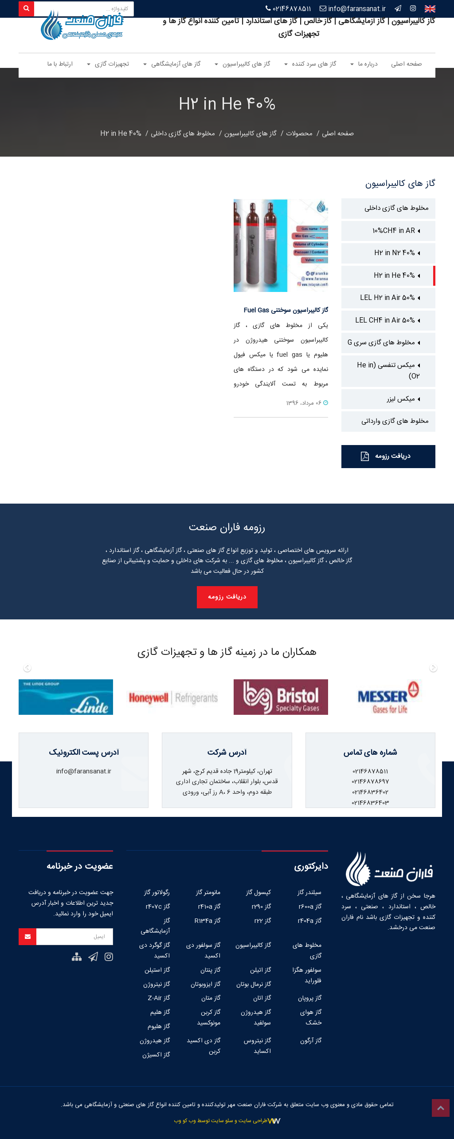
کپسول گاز (258, 892)
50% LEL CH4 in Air (385, 320)
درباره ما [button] (364, 64)
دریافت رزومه (385, 456)
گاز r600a (310, 907)
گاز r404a (309, 921)
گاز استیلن (157, 970)
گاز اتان (262, 998)
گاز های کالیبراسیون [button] (242, 64)
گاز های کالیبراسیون (250, 133)
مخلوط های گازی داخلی (183, 133)
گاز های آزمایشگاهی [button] (171, 64)
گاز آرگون (310, 1041)
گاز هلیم (160, 1012)
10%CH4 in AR (393, 230)
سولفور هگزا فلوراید (306, 975)
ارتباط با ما (60, 64)
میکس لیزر (401, 399)
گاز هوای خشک (310, 1018)
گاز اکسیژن (156, 1055)
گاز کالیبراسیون (253, 945)
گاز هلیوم (159, 1026)
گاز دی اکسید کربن (203, 1046)
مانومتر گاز (208, 892)
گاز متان (210, 998)
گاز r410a (209, 907)
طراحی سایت (253, 1120)
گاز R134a (207, 921)
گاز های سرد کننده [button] (310, 64)
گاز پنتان (210, 970)
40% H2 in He (120, 133)
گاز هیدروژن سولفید (256, 1018)
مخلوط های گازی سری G (381, 342)
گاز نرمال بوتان (253, 984)
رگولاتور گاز (157, 892)
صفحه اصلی (406, 64)
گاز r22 (262, 921)
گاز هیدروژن (155, 1041)
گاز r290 (261, 907)
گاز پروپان (309, 998)
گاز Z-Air (159, 998)
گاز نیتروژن (156, 984)
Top (441, 1108)
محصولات (299, 133)
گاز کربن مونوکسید (208, 1018)
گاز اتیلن (260, 970)
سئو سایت (222, 1120)
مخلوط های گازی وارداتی (395, 421)
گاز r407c (158, 907)
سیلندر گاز (309, 892)
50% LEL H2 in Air (387, 297)
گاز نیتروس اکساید (257, 1046)
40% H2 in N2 (394, 253)
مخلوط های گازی (307, 951)
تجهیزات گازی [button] (108, 64)
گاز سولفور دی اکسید (203, 951)
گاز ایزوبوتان (205, 984)
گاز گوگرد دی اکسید (154, 951)
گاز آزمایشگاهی (155, 926)
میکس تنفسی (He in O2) (388, 371)
